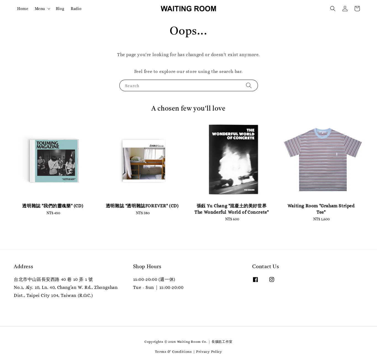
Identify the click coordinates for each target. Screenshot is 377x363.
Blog (60, 8)
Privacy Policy (209, 351)
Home (22, 8)
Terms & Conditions (173, 351)
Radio (76, 8)
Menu (40, 8)
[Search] (249, 85)
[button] (333, 8)
